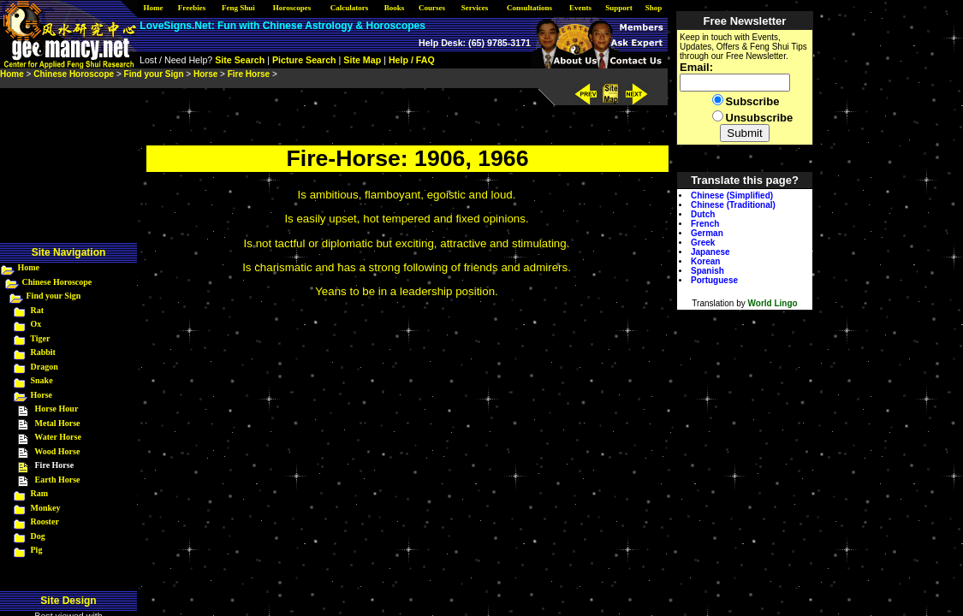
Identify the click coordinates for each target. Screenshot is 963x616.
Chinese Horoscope (57, 282)
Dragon (44, 366)
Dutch (703, 214)
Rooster (45, 521)
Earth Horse (57, 479)
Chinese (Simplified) (732, 195)
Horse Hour (57, 408)
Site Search (240, 60)
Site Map (362, 60)
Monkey (46, 507)
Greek (703, 242)
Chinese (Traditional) (733, 205)
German (707, 233)
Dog (38, 536)
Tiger (40, 338)
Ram (40, 493)
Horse (42, 395)
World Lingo (773, 303)
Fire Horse (249, 74)
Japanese (710, 252)
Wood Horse (57, 451)
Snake (42, 380)
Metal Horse (57, 423)
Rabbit (43, 352)
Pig (37, 549)
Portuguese (714, 280)
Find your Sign (54, 295)
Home (29, 267)
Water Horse (57, 436)
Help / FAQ (412, 60)
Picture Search (304, 60)
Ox (36, 324)
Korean (705, 261)
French (705, 223)
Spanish (707, 270)
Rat (38, 310)
